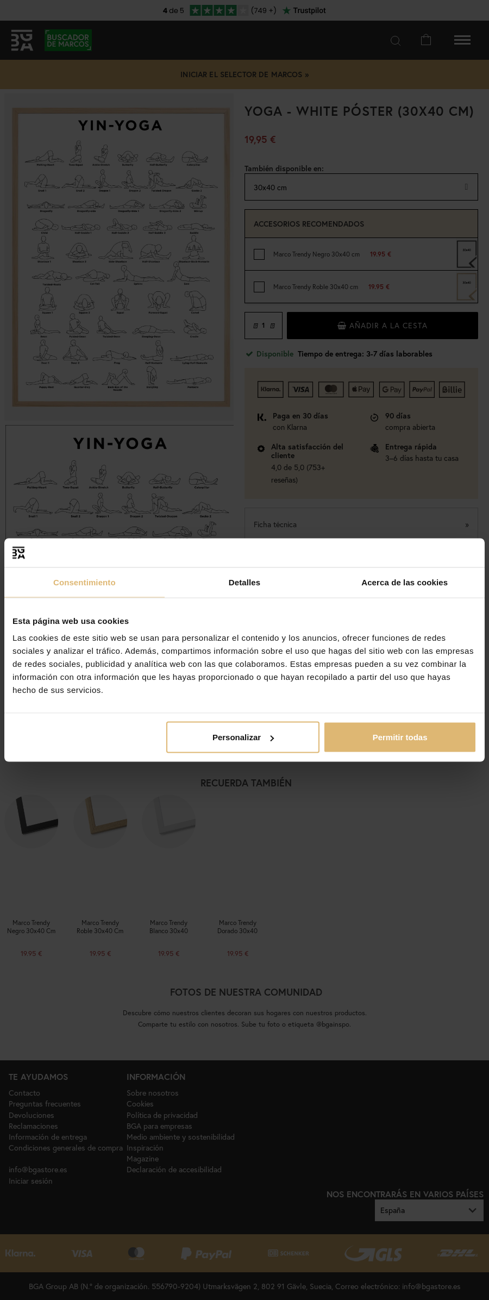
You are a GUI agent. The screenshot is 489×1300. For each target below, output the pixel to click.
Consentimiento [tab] (84, 581)
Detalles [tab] (244, 581)
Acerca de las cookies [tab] (404, 581)
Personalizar (243, 737)
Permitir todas (400, 737)
